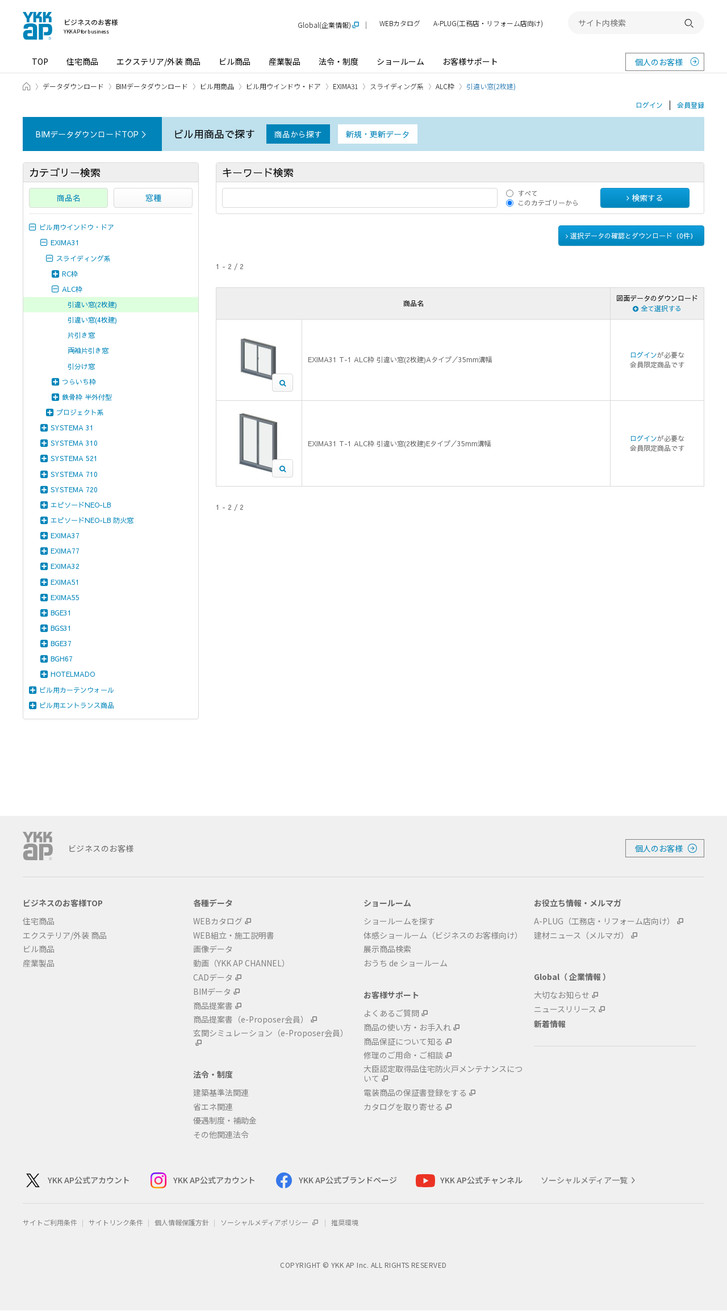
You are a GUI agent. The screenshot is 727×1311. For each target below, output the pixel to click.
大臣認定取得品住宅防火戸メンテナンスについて (443, 1073)
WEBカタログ (399, 23)
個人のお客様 (659, 62)
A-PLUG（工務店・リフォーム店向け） (604, 921)
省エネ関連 (213, 1107)
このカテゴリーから (548, 202)
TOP (40, 61)
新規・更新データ (378, 134)
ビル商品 (234, 61)
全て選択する (657, 308)
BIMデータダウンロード (152, 86)
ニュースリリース (565, 1009)
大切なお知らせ (562, 995)
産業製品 (284, 61)
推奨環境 (344, 1222)
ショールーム (400, 61)
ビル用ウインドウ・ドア (283, 86)
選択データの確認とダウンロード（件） (631, 235)
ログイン (649, 105)
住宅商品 (82, 61)
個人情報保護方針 (181, 1222)
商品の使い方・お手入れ (407, 1027)
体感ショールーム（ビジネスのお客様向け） (443, 935)
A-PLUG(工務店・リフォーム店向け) (488, 23)
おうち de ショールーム (406, 963)
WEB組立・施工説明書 (233, 935)
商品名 (69, 197)
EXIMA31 (345, 86)
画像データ (213, 949)
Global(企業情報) (324, 25)
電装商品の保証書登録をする (415, 1093)
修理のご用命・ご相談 (403, 1055)
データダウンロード (73, 86)
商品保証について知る (403, 1041)
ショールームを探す (399, 921)
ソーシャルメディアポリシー (270, 1222)
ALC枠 (445, 86)
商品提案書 (213, 1006)
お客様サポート (470, 61)
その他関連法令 (221, 1135)
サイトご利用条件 (50, 1222)
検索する (644, 197)
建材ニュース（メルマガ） (581, 935)
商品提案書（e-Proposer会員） (250, 1019)
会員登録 (690, 105)
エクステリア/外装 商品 (158, 61)
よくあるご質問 (391, 1013)
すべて (527, 193)
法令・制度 (338, 61)
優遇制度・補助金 (225, 1120)
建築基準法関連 (221, 1093)
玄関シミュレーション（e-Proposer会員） (270, 1033)
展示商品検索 (387, 949)
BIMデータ (212, 991)
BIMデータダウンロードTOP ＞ (92, 134)
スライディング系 (397, 86)
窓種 (153, 197)
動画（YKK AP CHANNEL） (241, 963)
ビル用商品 (217, 86)
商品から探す (298, 134)
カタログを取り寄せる (403, 1107)
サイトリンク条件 (116, 1222)
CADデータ (213, 977)
